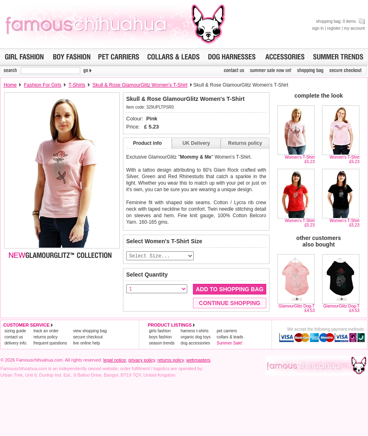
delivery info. (15, 343)
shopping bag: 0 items (340, 21)
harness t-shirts (194, 331)
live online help (86, 343)
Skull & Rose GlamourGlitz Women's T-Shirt (139, 85)
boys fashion (160, 337)
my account (354, 28)
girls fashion (160, 331)
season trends (162, 343)
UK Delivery (196, 143)
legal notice (114, 360)
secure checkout (88, 337)
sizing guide (15, 331)
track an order (46, 331)
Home (10, 85)
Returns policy (245, 143)
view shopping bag (90, 331)
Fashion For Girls (42, 85)
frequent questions (50, 343)
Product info (147, 143)
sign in (318, 28)
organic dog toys (195, 337)
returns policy (45, 337)
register (333, 28)
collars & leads (230, 337)
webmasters (198, 360)
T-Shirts (76, 85)
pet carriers (227, 331)
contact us (13, 337)
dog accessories (195, 343)
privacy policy (141, 360)
